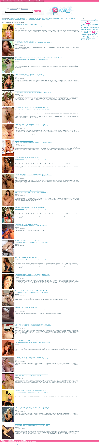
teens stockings (20, 19)
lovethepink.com (18, 192)
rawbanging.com (18, 175)
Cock (96, 20)
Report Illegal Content (17, 444)
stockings (20, 18)
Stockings (90, 25)
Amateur (84, 39)
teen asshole (31, 19)
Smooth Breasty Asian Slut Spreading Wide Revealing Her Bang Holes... (32, 424)
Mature (95, 34)
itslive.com (17, 375)
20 (30, 441)
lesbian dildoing (46, 19)
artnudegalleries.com (19, 59)
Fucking (96, 29)
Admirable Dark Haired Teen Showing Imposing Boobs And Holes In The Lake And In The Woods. (38, 57)
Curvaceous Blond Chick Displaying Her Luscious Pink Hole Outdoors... (32, 407)
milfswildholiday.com (19, 342)
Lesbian (92, 22)
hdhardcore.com (18, 292)
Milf (87, 36)
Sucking (93, 20)
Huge (88, 39)
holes (11, 18)
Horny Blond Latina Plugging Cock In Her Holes (26, 224)
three (53, 18)
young (61, 18)
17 (25, 441)
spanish (57, 18)
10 (12, 441)
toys (40, 19)
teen (17, 18)
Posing (83, 34)
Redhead (83, 38)
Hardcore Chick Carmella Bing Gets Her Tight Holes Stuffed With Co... (32, 274)
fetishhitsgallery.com (19, 225)
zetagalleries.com (30, 18)
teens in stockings (11, 19)
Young (89, 38)
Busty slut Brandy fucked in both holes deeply (26, 24)
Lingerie (83, 36)
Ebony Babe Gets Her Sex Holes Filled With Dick (27, 157)
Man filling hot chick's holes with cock (24, 141)
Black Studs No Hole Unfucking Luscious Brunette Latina (29, 241)
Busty (88, 29)
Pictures (91, 36)
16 (23, 441)
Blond (92, 29)
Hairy (82, 20)
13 (17, 441)
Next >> (34, 441)
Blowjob (83, 22)
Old (87, 38)
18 (26, 441)
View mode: (11, 8)
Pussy (83, 27)
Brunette (95, 27)
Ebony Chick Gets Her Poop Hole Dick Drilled (26, 257)
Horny (94, 25)
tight (24, 18)
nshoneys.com (18, 25)
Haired (88, 24)
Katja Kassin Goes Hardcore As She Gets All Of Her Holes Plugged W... (32, 324)
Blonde (83, 29)
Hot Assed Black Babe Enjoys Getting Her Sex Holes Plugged (30, 207)
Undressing (83, 24)
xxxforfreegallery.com (19, 125)
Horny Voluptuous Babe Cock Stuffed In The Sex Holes (28, 74)
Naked (96, 24)
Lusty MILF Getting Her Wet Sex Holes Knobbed (27, 340)
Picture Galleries (7, 1)
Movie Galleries (18, 1)
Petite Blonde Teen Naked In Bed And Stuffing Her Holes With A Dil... (31, 374)
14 (19, 441)
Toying (82, 25)
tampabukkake (48, 18)
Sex (91, 27)
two (36, 18)
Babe (90, 32)
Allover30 (87, 27)
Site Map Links (26, 444)
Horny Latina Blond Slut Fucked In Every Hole (26, 307)
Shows (85, 25)
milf (14, 18)
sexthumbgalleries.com (20, 109)
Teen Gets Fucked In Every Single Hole (24, 41)
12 (15, 441)
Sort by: (22, 8)
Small (86, 34)
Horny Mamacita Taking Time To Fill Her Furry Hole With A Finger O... (31, 107)
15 (21, 441)
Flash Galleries (30, 1)
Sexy (86, 32)
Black (89, 34)
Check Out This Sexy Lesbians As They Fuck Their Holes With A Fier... (32, 290)
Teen (96, 36)
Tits (93, 31)
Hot (85, 20)
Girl (96, 32)
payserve (36, 19)
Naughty (92, 24)
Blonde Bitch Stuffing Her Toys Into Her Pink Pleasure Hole (29, 357)
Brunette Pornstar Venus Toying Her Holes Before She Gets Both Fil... (32, 174)
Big (88, 22)
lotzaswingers (40, 18)
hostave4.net (18, 142)
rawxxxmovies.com (19, 275)
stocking (71, 18)
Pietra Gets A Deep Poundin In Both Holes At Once (27, 91)
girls (67, 18)
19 (28, 441)
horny (25, 19)
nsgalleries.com (18, 42)
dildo (64, 18)
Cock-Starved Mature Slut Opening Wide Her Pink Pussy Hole (30, 124)
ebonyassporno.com (19, 75)
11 (14, 441)
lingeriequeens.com (19, 325)
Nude (82, 31)
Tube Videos (39, 1)
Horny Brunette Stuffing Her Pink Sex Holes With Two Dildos (29, 191)
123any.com (9, 444)
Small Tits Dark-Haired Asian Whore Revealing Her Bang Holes (30, 390)
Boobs (93, 38)
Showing (88, 20)
